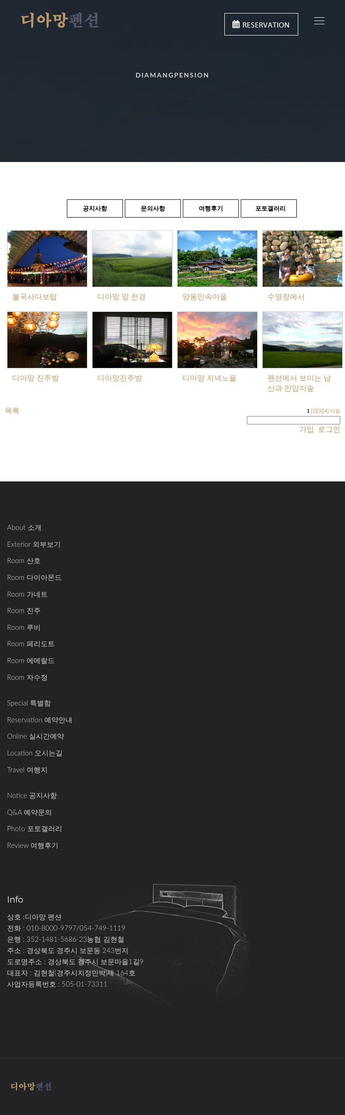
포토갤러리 (270, 208)
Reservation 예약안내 (39, 719)
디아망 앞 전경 (121, 296)
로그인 (328, 428)
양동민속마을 (204, 296)
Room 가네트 (27, 594)
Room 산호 (24, 560)
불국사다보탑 (34, 296)
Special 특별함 (29, 703)
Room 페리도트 (31, 643)
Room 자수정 (27, 677)
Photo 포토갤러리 (34, 828)
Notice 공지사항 (32, 795)
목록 (12, 410)
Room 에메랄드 (31, 660)
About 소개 (24, 527)
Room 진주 (24, 610)
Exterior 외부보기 (34, 544)
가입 (306, 428)
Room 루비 (24, 627)
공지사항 (95, 208)
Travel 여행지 (27, 769)
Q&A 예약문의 (29, 812)
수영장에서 (286, 296)
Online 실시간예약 (35, 736)
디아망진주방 (119, 377)
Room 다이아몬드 (34, 577)
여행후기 (211, 208)
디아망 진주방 (35, 377)
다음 (335, 411)
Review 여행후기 (32, 845)
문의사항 (153, 208)
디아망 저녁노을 (209, 377)
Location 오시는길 (35, 752)
